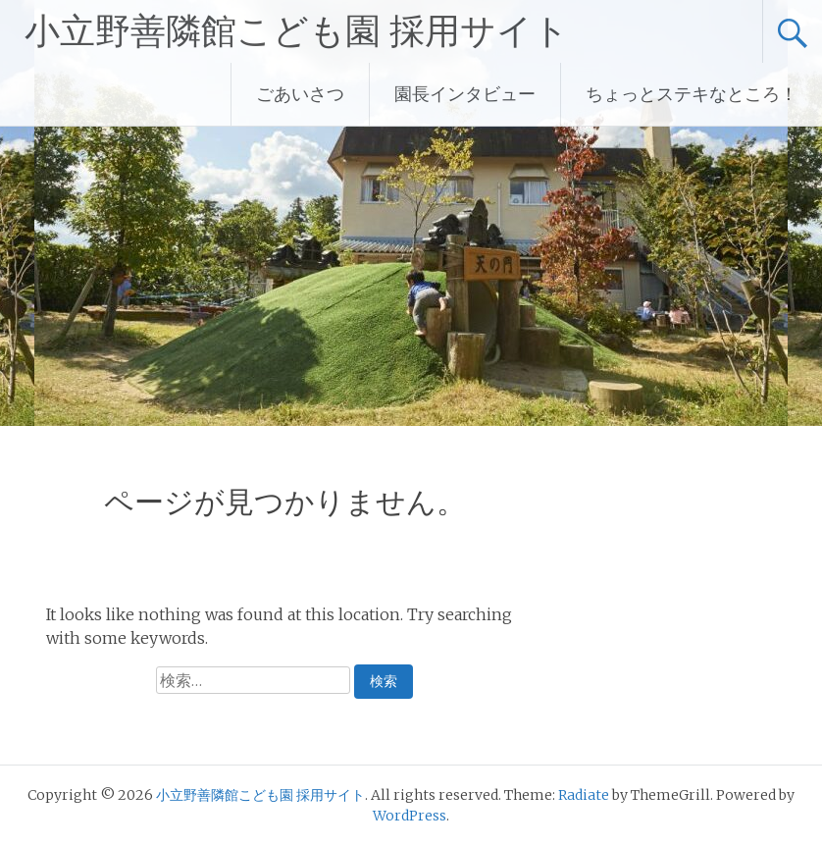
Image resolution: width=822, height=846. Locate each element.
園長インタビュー (465, 93)
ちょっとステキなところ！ (691, 93)
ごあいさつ (300, 93)
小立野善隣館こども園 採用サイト (297, 31)
